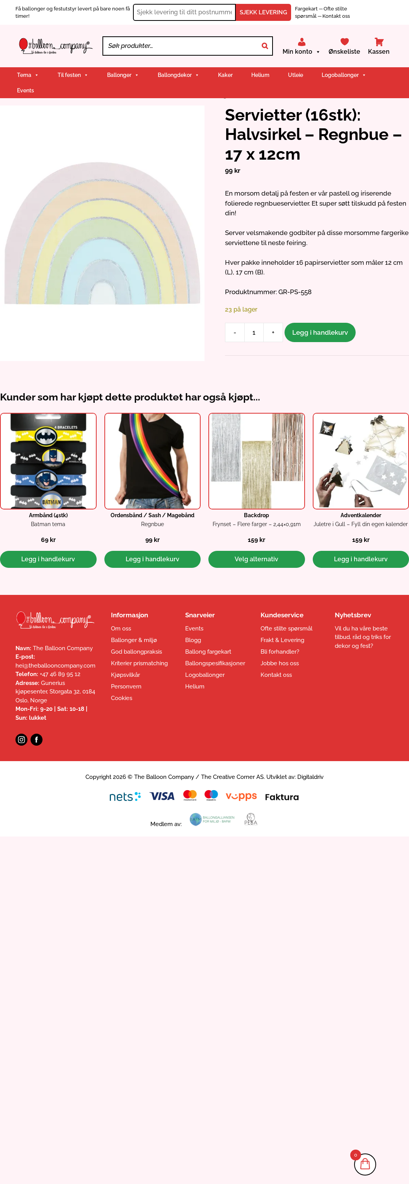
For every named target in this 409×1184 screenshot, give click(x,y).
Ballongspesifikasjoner (215, 663)
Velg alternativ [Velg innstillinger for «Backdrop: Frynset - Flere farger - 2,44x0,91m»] (256, 559)
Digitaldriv (310, 776)
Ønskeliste (344, 51)
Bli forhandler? (280, 651)
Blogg (193, 640)
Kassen (379, 51)
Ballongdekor (178, 75)
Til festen (73, 75)
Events (25, 90)
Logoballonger (344, 75)
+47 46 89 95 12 (60, 674)
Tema (28, 75)
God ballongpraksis (136, 651)
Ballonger (123, 75)
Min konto (302, 52)
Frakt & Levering (282, 640)
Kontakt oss (336, 16)
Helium (260, 75)
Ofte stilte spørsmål (286, 628)
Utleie (295, 75)
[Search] (265, 46)
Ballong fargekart (208, 651)
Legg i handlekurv (320, 332)
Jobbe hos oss (280, 663)
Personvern (126, 686)
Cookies (121, 698)
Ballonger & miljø (134, 640)
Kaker (225, 75)
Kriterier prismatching (139, 663)
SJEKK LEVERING (263, 12)
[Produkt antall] (254, 332)
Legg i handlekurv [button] (48, 559)
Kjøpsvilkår (125, 674)
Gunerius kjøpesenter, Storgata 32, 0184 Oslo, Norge (55, 692)
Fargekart (307, 9)
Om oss (121, 628)
